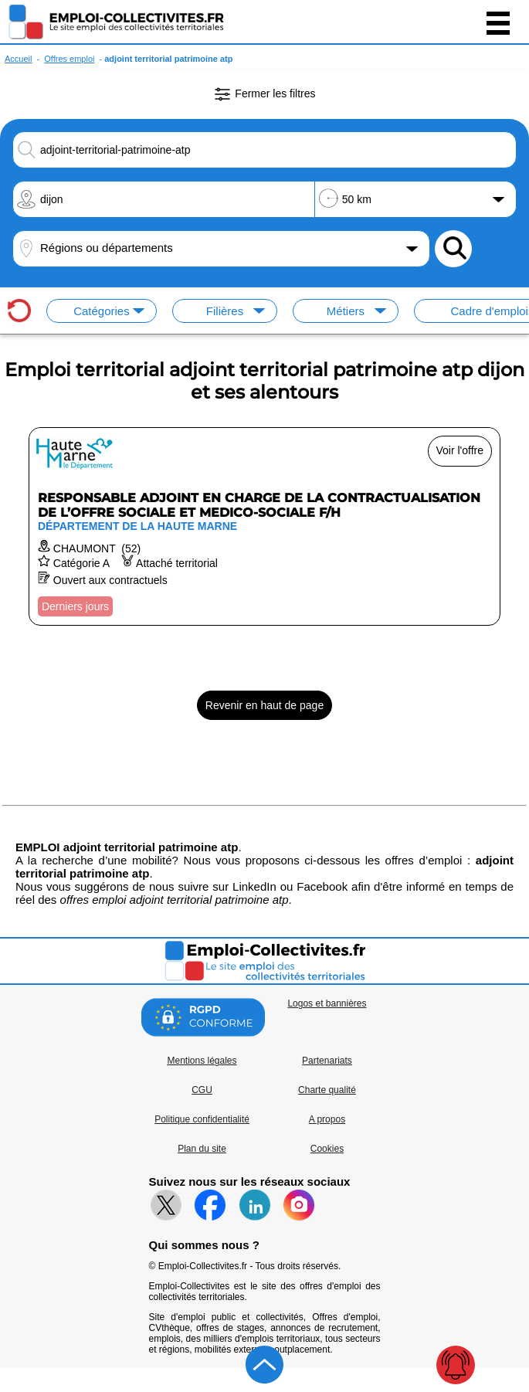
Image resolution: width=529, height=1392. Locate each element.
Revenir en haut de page (264, 705)
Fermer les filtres (264, 94)
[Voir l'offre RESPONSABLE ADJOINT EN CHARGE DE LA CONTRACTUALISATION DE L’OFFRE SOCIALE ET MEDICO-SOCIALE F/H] (264, 526)
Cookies (327, 1148)
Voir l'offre (460, 450)
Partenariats (327, 1060)
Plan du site (202, 1148)
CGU (202, 1090)
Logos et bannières (326, 1003)
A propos (327, 1119)
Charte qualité (327, 1090)
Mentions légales (201, 1060)
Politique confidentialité (201, 1119)
